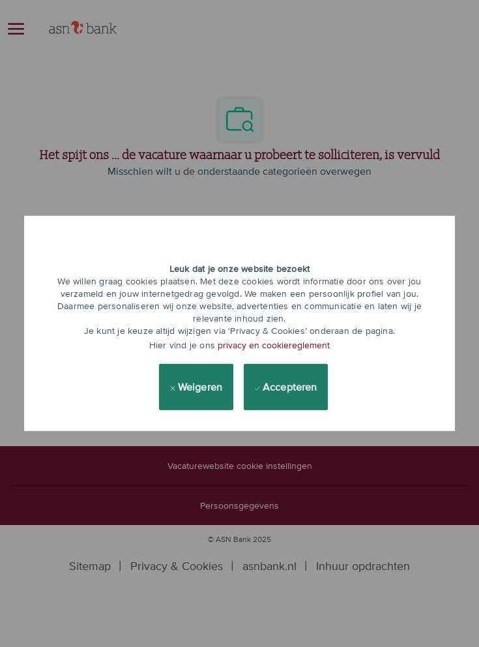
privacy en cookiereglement (274, 345)
